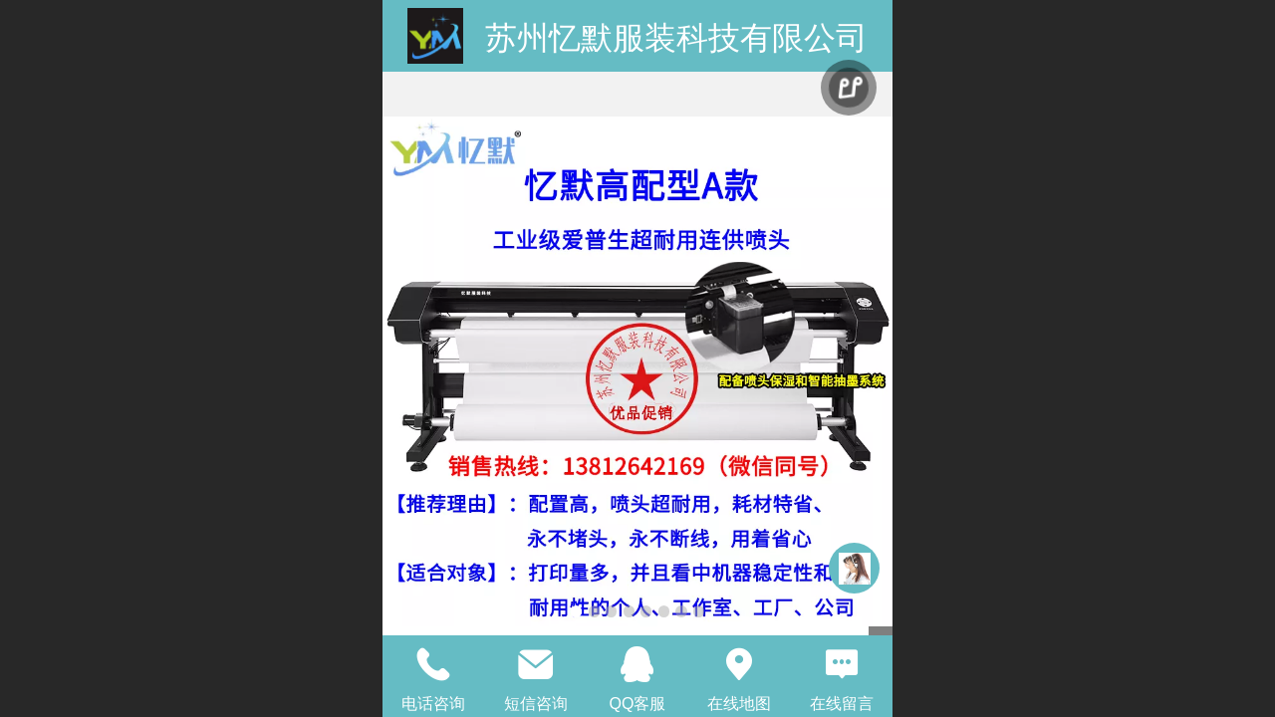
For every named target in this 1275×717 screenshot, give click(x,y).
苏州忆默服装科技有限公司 (676, 38)
